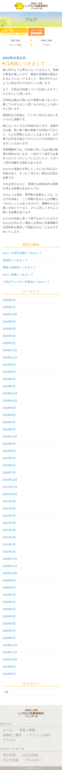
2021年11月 (10, 486)
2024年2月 (9, 386)
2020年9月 (9, 580)
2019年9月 (9, 666)
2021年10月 (10, 494)
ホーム (8, 730)
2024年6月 (9, 371)
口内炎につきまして (25, 63)
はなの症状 (30, 755)
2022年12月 (10, 436)
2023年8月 (9, 407)
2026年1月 (9, 307)
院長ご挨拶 (27, 730)
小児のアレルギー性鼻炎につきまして (26, 281)
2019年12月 (10, 645)
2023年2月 (9, 429)
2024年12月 (10, 350)
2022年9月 (9, 443)
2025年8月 (9, 321)
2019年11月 (10, 652)
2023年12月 (10, 393)
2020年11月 (10, 565)
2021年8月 (9, 508)
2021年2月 (9, 544)
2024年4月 (9, 379)
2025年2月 (9, 343)
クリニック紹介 (40, 735)
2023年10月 (10, 400)
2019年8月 (9, 673)
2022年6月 (9, 450)
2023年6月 (9, 414)
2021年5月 (9, 522)
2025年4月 (9, 335)
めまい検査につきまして (18, 274)
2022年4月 (9, 458)
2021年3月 (9, 537)
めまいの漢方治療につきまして (22, 252)
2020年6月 (9, 601)
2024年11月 (10, 357)
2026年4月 (9, 299)
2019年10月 (10, 659)
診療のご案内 (12, 735)
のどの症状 (11, 760)
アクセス (9, 740)
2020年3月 (9, 623)
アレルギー (34, 760)
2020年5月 (9, 609)
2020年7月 (9, 594)
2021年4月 (9, 530)
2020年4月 (9, 616)
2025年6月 (9, 328)
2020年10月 (10, 573)
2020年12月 (10, 558)
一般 (5, 691)
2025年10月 (10, 314)
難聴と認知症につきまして (19, 267)
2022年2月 (9, 465)
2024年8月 (9, 364)
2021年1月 (9, 551)
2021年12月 (10, 479)
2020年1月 (9, 637)
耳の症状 (9, 755)
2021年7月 (9, 515)
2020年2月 (9, 630)
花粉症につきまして (15, 260)
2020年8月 (9, 587)
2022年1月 (9, 472)
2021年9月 (9, 501)
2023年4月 (9, 422)
